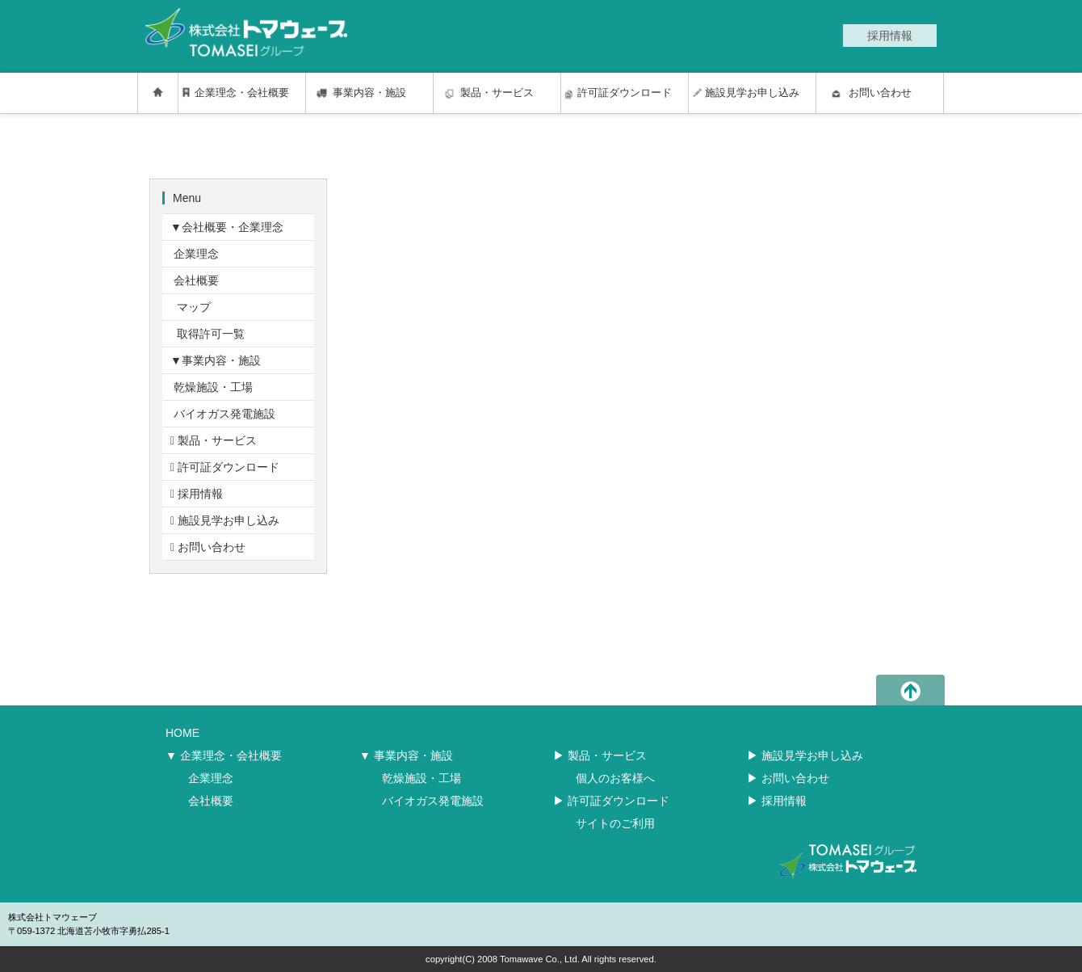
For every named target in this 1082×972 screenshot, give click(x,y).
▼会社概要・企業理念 (226, 227)
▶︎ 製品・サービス (600, 755)
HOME (182, 732)
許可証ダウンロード (624, 93)
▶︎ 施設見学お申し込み (805, 755)
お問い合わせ (880, 93)
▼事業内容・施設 (215, 360)
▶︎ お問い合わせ (788, 778)
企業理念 (194, 253)
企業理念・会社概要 (242, 93)
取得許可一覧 (207, 333)
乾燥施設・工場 (211, 387)
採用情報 (196, 493)
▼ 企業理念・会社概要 (224, 755)
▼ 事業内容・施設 (406, 755)
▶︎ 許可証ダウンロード (611, 800)
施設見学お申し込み (752, 93)
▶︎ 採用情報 (777, 800)
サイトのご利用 (615, 823)
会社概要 (194, 280)
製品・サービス (497, 93)
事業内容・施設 (369, 93)
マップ (190, 307)
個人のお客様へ (615, 778)
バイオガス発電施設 (222, 413)
